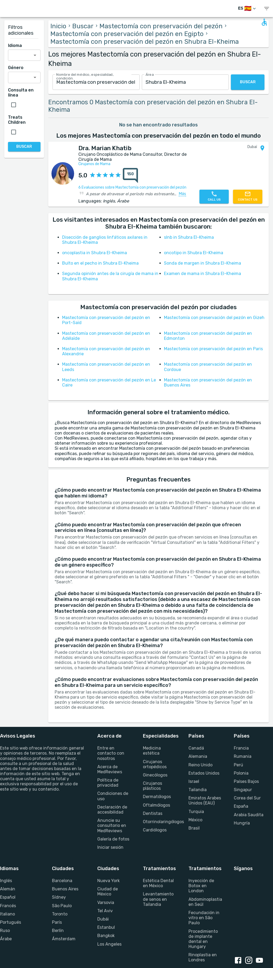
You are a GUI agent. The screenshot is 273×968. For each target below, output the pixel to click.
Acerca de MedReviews (109, 769)
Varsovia (105, 902)
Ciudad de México (107, 891)
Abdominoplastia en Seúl (204, 902)
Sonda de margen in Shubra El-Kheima (202, 263)
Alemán (7, 888)
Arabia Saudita (248, 814)
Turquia (196, 811)
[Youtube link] (260, 961)
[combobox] (96, 82)
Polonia (241, 773)
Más (182, 194)
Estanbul (106, 927)
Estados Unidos (203, 773)
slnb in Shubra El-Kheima (189, 237)
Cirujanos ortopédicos (155, 764)
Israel (193, 781)
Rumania (242, 756)
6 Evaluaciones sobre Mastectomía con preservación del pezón (132, 187)
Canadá (196, 748)
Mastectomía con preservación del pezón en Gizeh (214, 317)
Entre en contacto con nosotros (110, 753)
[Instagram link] (249, 961)
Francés (8, 905)
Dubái (103, 919)
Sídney (59, 897)
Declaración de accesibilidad (112, 809)
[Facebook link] (239, 961)
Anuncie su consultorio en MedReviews (111, 825)
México (195, 819)
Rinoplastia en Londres (202, 957)
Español (7, 897)
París (57, 922)
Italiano (7, 914)
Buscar (83, 26)
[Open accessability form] (264, 22)
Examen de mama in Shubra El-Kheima (202, 273)
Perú (238, 764)
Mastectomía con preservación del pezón (161, 26)
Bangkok (106, 935)
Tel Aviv (105, 910)
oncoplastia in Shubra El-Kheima (94, 252)
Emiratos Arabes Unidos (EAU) (204, 800)
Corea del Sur (247, 797)
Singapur (243, 789)
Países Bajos (246, 781)
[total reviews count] (130, 175)
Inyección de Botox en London (201, 885)
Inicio (58, 26)
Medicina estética (152, 751)
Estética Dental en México (158, 883)
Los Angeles (109, 944)
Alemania (197, 756)
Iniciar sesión (110, 847)
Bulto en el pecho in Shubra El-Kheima (100, 263)
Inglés (6, 880)
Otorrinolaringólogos (159, 821)
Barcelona (62, 880)
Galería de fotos (113, 839)
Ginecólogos (155, 775)
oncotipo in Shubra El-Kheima (193, 252)
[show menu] (266, 8)
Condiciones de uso (112, 796)
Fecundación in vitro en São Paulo (203, 917)
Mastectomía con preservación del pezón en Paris (213, 348)
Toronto (59, 914)
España (241, 806)
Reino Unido (200, 764)
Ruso (5, 930)
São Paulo (62, 905)
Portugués (10, 922)
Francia (241, 748)
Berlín (58, 930)
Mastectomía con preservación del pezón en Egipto (127, 34)
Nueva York (108, 880)
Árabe (6, 938)
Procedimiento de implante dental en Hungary (203, 939)
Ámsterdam (63, 938)
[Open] (35, 55)
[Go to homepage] (24, 8)
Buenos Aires (65, 888)
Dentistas (152, 813)
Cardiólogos (155, 829)
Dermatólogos (157, 796)
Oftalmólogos (156, 805)
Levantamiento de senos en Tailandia (158, 899)
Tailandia (197, 789)
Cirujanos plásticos (152, 786)
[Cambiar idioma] (247, 8)
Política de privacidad (107, 783)
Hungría (242, 823)
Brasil (194, 828)
